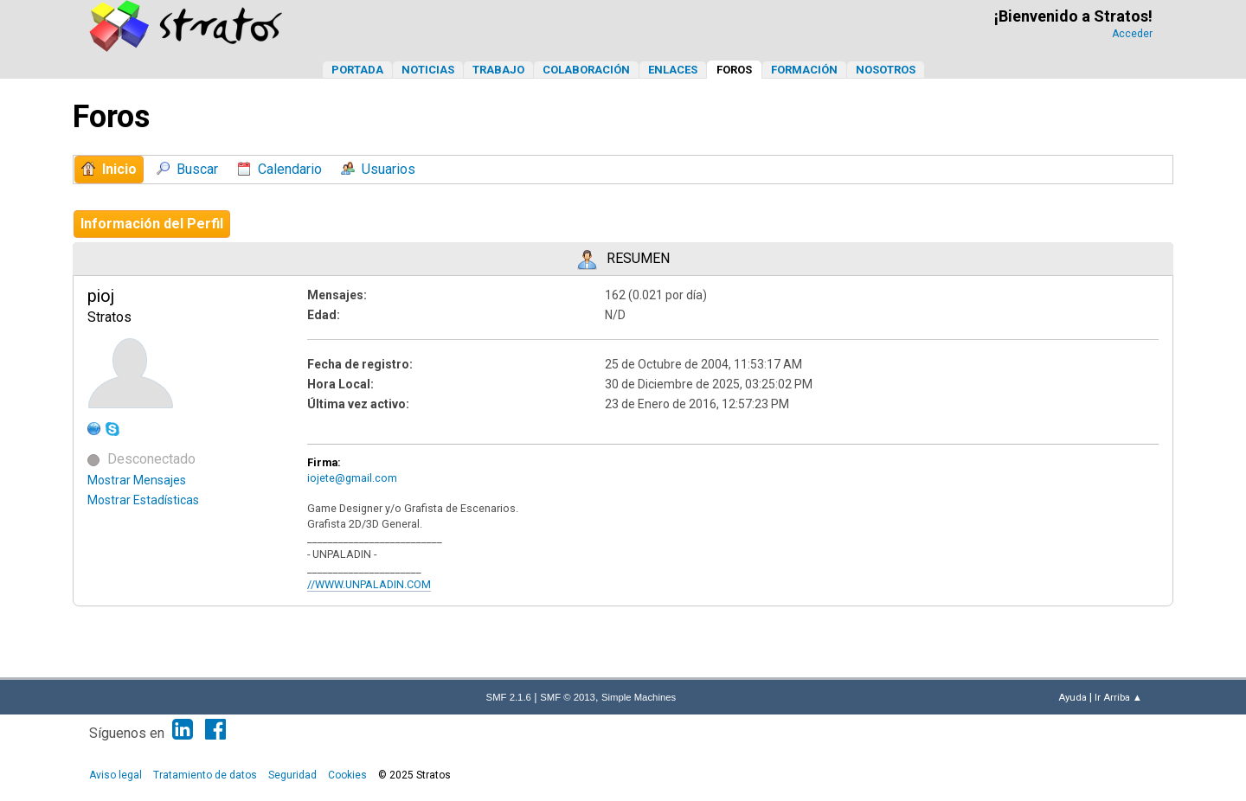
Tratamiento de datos (205, 775)
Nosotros (885, 69)
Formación (804, 69)
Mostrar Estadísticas (143, 500)
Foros (734, 69)
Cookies (347, 775)
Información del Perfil (151, 223)
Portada (357, 69)
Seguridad (292, 775)
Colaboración (586, 69)
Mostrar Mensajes (136, 480)
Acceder (1132, 34)
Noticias (427, 69)
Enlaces (672, 69)
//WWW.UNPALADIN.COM (369, 584)
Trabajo (498, 69)
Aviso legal (115, 775)
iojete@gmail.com (352, 477)
